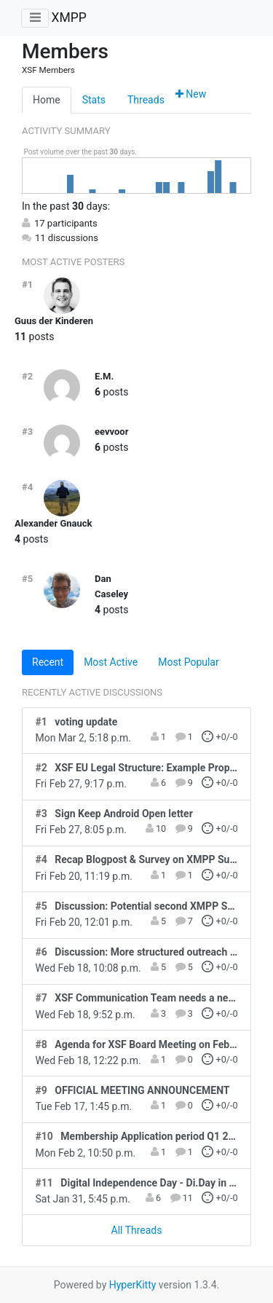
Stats (94, 100)
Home (46, 100)
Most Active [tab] (111, 662)
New (190, 94)
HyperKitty (133, 1285)
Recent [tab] (47, 662)
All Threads (136, 1230)
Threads (146, 100)
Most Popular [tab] (188, 662)
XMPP (68, 17)
